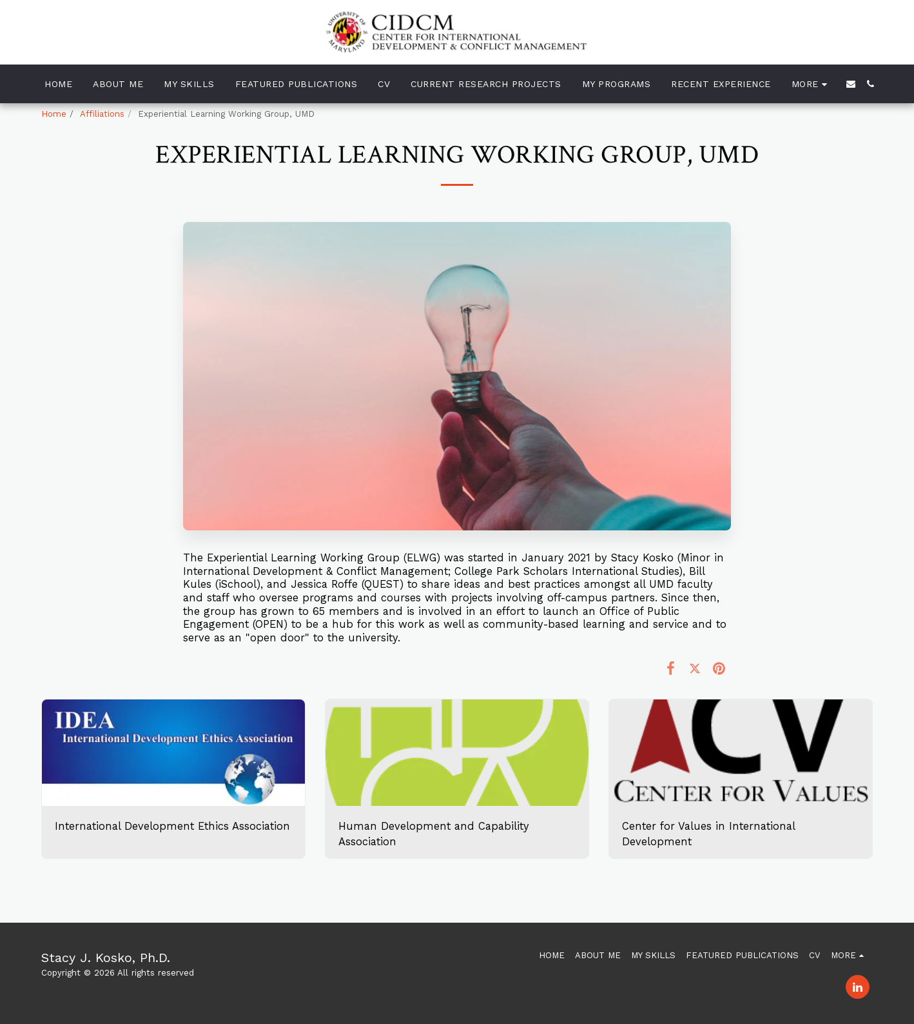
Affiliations (102, 114)
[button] (851, 83)
